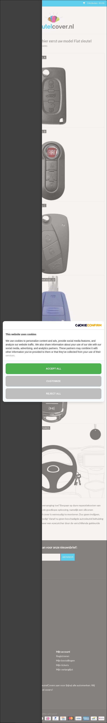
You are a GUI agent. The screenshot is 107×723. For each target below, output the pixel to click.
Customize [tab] (53, 381)
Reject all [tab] (53, 393)
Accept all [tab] (53, 368)
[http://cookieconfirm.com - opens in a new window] (88, 325)
